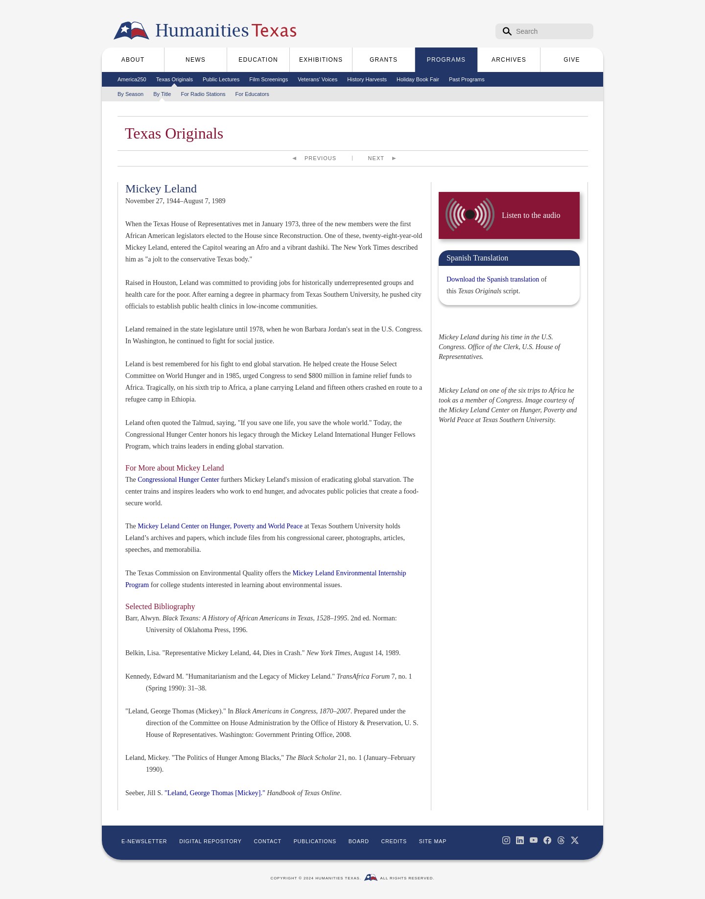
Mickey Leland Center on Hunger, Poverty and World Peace (220, 526)
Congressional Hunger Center (178, 479)
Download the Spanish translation (492, 279)
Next (376, 158)
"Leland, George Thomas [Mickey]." (214, 793)
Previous (320, 158)
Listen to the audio (531, 215)
